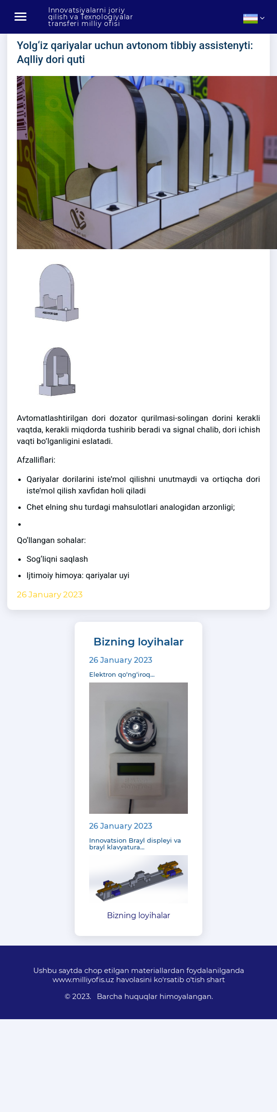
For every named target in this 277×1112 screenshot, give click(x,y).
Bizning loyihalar (138, 915)
